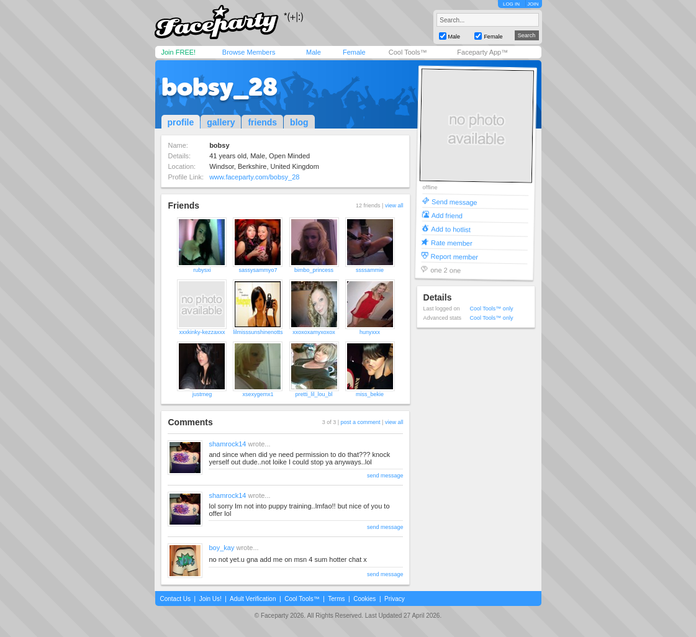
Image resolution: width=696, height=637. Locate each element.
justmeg (202, 394)
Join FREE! (178, 52)
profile (181, 122)
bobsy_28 (219, 87)
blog (299, 122)
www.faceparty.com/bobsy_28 (254, 177)
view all (394, 205)
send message (385, 475)
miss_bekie (370, 394)
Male (313, 52)
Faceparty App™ (482, 52)
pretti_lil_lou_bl (313, 394)
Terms (336, 598)
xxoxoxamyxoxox (313, 332)
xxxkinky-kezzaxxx (202, 332)
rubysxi (202, 270)
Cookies (364, 598)
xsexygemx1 (257, 394)
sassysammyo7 (257, 270)
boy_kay (221, 547)
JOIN (532, 4)
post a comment (361, 422)
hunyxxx (369, 332)
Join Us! (210, 598)
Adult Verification (253, 598)
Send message (454, 201)
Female (354, 52)
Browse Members (249, 52)
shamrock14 (227, 444)
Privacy (394, 598)
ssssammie (370, 270)
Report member (454, 256)
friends (262, 122)
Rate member (451, 242)
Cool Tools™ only (491, 308)
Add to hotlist (451, 229)
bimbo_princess (313, 270)
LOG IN (511, 4)
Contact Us (175, 598)
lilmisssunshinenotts (257, 332)
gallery (221, 122)
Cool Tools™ (408, 52)
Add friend (446, 215)
